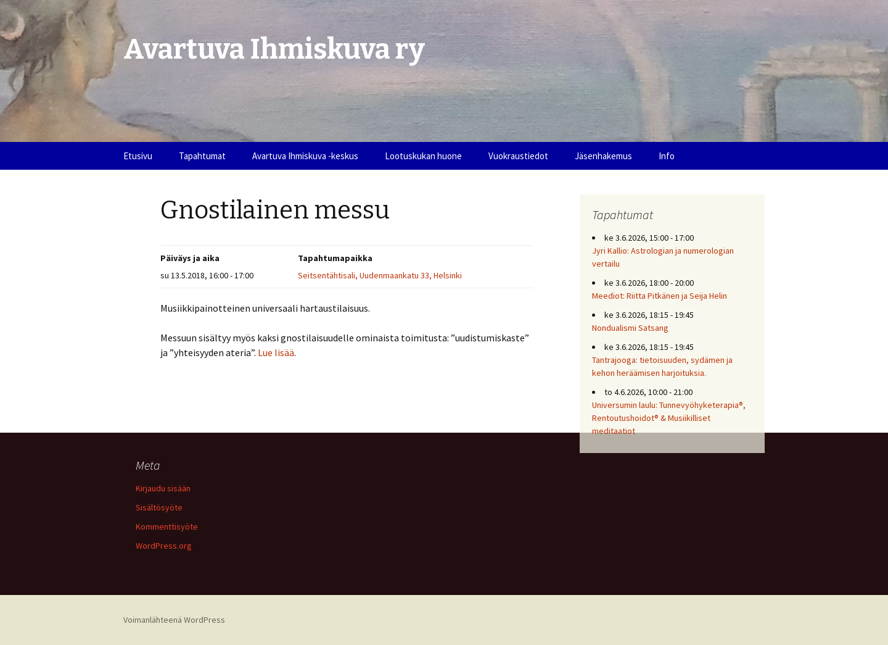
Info (667, 156)
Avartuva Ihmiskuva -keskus (305, 156)
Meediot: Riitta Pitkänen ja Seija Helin (659, 295)
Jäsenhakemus (603, 156)
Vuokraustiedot (518, 156)
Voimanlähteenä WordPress (174, 619)
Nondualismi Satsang (630, 327)
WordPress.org (164, 545)
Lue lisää (276, 352)
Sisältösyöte (159, 507)
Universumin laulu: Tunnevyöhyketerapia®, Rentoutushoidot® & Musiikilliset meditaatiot (669, 417)
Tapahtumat (202, 156)
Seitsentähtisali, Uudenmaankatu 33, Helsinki (380, 275)
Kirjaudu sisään (163, 488)
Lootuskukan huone (423, 156)
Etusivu (137, 156)
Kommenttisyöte (167, 526)
